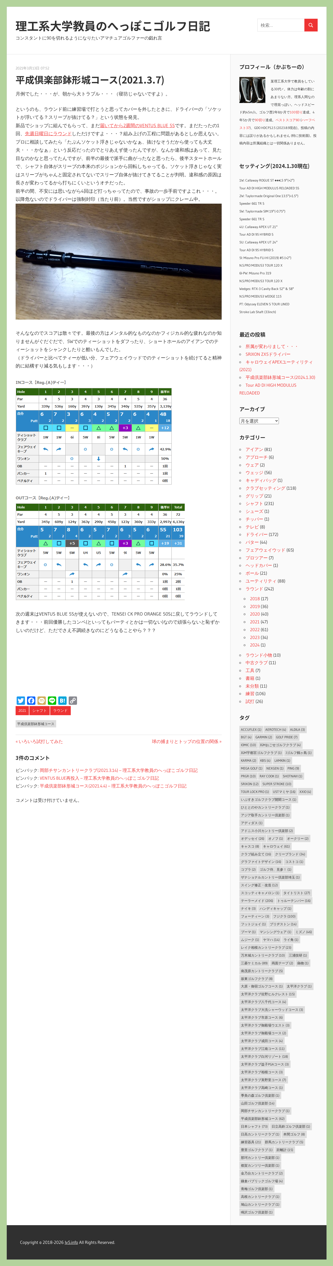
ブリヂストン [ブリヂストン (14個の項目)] (283, 924)
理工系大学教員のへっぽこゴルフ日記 (113, 25)
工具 (250, 670)
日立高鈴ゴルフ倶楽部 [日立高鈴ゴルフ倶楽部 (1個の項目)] (291, 1126)
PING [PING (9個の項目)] (293, 768)
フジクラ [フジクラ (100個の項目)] (284, 916)
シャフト (39, 710)
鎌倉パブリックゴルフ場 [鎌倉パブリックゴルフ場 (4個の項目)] (262, 1181)
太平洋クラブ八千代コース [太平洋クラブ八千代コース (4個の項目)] (263, 1002)
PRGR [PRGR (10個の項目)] (248, 776)
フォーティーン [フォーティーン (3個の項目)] (255, 916)
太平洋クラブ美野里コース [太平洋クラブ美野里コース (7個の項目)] (263, 1080)
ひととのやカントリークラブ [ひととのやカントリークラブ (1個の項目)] (265, 807)
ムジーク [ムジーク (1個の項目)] (250, 940)
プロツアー (257, 557)
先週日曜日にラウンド (48, 134)
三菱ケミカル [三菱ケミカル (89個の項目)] (254, 963)
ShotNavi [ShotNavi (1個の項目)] (292, 776)
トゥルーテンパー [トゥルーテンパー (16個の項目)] (294, 901)
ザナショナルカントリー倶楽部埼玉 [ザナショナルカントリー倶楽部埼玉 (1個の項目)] (270, 877)
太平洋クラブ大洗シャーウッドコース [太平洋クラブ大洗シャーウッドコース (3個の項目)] (272, 1009)
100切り (296, 112)
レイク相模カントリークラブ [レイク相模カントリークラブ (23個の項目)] (266, 947)
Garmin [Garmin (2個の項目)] (263, 737)
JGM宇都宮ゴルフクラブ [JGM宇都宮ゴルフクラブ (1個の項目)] (261, 753)
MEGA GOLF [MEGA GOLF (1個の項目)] (251, 768)
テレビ (252, 526)
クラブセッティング (265, 488)
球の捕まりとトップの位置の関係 (185, 741)
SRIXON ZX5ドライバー (268, 354)
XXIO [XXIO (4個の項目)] (305, 792)
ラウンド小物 (259, 655)
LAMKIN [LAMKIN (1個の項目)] (282, 760)
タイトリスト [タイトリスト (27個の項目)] (296, 893)
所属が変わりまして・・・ (272, 346)
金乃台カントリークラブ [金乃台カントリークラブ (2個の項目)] (262, 1173)
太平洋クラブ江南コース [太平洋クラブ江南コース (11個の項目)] (263, 1049)
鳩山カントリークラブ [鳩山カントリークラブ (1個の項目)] (260, 1204)
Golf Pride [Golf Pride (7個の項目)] (287, 737)
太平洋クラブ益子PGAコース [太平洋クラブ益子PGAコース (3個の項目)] (265, 1064)
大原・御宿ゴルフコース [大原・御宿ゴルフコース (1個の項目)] (262, 986)
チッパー (254, 519)
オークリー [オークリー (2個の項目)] (298, 838)
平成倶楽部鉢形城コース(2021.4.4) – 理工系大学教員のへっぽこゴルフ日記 (113, 786)
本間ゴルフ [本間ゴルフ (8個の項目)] (294, 1134)
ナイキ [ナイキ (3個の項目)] (248, 908)
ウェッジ (254, 472)
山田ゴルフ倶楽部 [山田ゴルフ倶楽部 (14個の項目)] (257, 1103)
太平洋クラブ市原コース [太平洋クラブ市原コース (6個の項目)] (262, 1017)
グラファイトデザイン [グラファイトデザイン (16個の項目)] (261, 862)
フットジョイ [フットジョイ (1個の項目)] (253, 924)
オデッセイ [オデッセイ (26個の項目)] (252, 838)
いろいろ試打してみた (40, 741)
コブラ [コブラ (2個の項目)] (248, 869)
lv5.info (71, 1242)
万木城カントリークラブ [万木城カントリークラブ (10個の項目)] (263, 955)
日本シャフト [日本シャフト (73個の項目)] (254, 1126)
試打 (250, 701)
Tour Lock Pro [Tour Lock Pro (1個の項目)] (255, 792)
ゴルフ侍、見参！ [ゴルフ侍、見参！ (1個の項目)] (275, 869)
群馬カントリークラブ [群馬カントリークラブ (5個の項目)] (284, 1142)
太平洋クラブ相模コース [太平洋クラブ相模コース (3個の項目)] (262, 1072)
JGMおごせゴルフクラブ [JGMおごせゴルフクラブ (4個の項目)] (280, 745)
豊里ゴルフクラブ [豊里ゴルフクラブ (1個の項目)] (257, 1150)
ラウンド (60, 710)
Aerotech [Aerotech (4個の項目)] (275, 729)
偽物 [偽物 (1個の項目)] (303, 963)
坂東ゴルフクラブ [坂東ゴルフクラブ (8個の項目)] (257, 979)
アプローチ (257, 457)
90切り (260, 120)
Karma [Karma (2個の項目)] (248, 760)
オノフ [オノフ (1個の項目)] (275, 838)
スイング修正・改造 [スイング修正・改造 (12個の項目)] (259, 885)
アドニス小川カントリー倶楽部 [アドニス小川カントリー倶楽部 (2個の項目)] (267, 831)
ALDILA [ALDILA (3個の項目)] (297, 729)
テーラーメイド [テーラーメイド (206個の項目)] (257, 901)
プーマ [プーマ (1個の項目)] (248, 932)
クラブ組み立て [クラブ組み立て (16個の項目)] (256, 854)
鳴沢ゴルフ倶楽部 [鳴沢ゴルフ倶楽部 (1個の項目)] (257, 1212)
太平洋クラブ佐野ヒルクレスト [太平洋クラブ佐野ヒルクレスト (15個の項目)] (268, 994)
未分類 (252, 686)
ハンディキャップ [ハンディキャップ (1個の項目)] (275, 908)
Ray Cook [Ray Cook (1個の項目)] (269, 776)
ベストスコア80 (288, 120)
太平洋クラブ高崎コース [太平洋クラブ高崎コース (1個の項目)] (262, 1088)
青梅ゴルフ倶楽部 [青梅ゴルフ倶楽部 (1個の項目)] (257, 1189)
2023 (255, 637)
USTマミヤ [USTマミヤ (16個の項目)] (284, 792)
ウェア (252, 465)
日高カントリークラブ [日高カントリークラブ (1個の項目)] (260, 1134)
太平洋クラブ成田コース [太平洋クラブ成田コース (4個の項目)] (262, 1041)
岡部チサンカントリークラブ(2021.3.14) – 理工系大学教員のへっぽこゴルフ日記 (119, 770)
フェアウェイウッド (265, 550)
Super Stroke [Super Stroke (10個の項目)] (276, 784)
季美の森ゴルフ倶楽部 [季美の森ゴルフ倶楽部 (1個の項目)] (260, 1095)
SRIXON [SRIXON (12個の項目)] (250, 784)
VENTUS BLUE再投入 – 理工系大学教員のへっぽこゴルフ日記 (99, 778)
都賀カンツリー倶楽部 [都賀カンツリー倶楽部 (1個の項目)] (260, 1165)
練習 (250, 693)
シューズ (254, 511)
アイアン (254, 449)
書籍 (250, 678)
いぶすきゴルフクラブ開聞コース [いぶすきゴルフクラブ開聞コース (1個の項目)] (268, 799)
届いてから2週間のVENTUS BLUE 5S (137, 125)
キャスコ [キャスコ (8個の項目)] (250, 846)
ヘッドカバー (259, 565)
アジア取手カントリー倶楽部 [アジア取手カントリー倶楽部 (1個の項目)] (265, 815)
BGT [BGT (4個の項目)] (246, 737)
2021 (22, 710)
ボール (252, 573)
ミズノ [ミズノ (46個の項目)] (303, 932)
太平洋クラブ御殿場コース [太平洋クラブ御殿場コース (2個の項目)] (263, 1033)
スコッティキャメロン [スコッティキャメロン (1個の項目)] (260, 893)
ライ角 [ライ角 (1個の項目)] (291, 940)
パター (252, 542)
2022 (255, 629)
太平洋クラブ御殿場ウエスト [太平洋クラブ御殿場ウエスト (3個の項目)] (265, 1025)
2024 (255, 645)
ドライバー (257, 534)
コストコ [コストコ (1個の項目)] (294, 862)
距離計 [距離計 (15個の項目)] (285, 1150)
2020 (255, 614)
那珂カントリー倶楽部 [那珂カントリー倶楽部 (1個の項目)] (260, 1157)
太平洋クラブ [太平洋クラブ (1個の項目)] (299, 986)
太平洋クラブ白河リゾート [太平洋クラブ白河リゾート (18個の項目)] (264, 1056)
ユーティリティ (261, 581)
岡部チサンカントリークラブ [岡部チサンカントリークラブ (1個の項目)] (265, 1111)
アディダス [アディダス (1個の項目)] (251, 823)
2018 (255, 598)
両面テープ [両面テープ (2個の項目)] (282, 963)
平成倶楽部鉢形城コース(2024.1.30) (280, 377)
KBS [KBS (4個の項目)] (265, 760)
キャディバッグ (261, 480)
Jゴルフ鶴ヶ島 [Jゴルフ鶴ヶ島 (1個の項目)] (299, 753)
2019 (255, 606)
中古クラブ (257, 662)
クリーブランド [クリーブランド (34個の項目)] (290, 854)
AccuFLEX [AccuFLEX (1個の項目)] (251, 729)
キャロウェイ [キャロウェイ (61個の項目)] (276, 846)
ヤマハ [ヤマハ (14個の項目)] (271, 940)
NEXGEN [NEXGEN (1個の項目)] (275, 768)
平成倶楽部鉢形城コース (35, 724)
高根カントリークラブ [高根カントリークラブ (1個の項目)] (260, 1196)
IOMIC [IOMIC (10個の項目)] (248, 745)
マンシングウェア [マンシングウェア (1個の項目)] (275, 932)
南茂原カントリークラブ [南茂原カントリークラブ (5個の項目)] (262, 971)
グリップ (254, 496)
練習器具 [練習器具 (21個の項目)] (251, 1142)
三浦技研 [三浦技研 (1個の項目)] (298, 955)
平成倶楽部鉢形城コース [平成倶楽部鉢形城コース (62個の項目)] (263, 1118)
